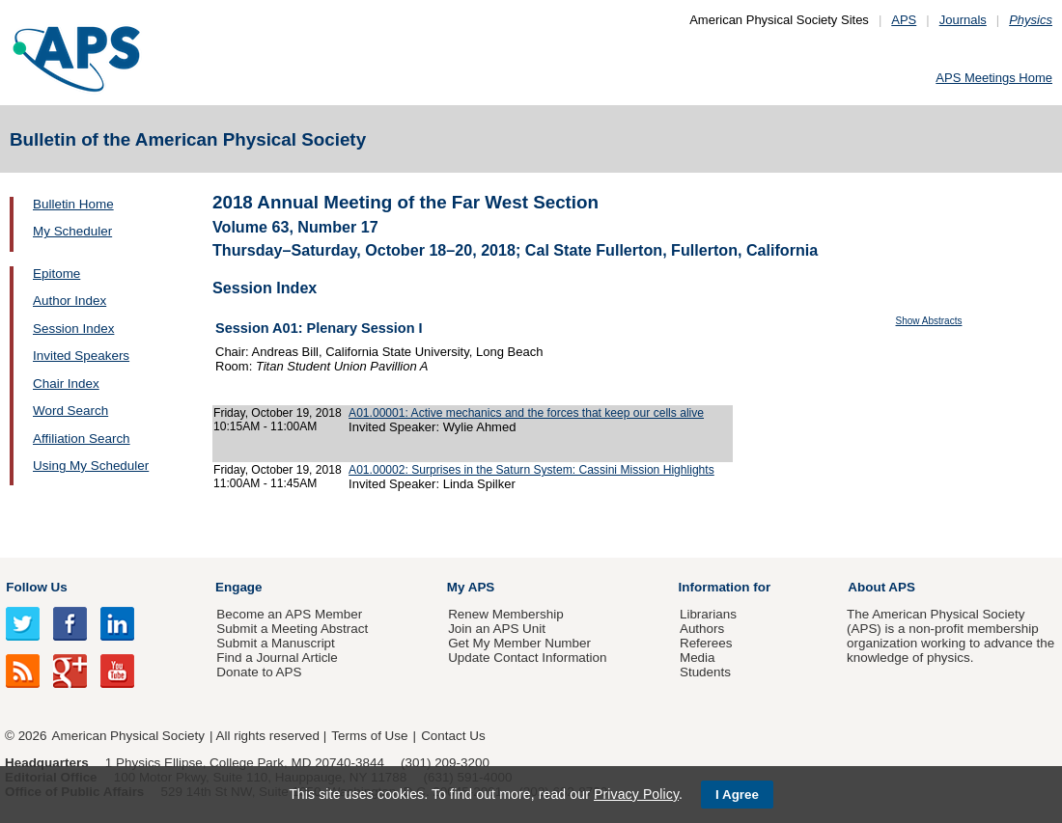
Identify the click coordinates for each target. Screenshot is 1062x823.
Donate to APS (258, 672)
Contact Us (453, 735)
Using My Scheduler (91, 465)
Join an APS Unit (496, 628)
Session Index (73, 328)
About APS (881, 587)
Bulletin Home (73, 204)
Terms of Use (369, 735)
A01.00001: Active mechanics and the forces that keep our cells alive (526, 413)
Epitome (56, 273)
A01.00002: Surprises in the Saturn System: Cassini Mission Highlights (531, 470)
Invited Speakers (81, 355)
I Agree (737, 794)
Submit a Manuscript (275, 643)
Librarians (708, 614)
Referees (706, 643)
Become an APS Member (289, 614)
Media (697, 657)
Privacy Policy (636, 794)
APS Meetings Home (994, 77)
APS (903, 20)
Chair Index (66, 383)
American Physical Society (128, 735)
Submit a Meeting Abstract (292, 628)
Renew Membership (506, 614)
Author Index (69, 300)
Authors (702, 628)
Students (705, 672)
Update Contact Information (527, 657)
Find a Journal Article (276, 657)
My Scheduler (72, 231)
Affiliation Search (81, 438)
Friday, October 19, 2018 (277, 413)
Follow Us (36, 587)
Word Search (70, 410)
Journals (963, 20)
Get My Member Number (519, 643)
